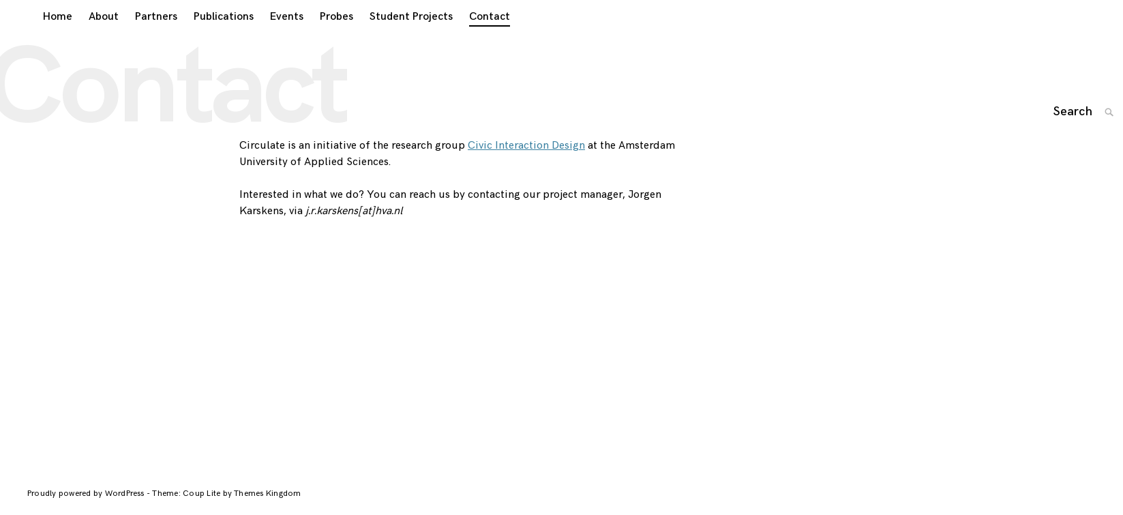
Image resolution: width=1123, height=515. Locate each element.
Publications (208, 35)
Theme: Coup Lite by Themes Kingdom (226, 506)
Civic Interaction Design (526, 157)
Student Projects (395, 35)
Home (42, 35)
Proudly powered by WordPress (87, 506)
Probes (321, 35)
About (88, 35)
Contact (473, 35)
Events (271, 35)
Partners (140, 35)
